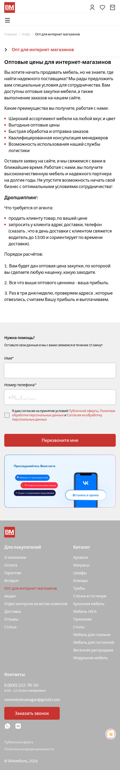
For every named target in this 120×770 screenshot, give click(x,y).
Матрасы (81, 565)
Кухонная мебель (88, 603)
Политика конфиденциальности (29, 749)
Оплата (10, 565)
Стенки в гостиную (89, 596)
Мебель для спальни (91, 634)
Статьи (10, 627)
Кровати (80, 557)
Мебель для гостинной (93, 642)
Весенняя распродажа (93, 650)
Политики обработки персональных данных (63, 413)
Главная (10, 34)
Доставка (12, 611)
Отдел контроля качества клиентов (35, 603)
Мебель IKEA (85, 611)
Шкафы (79, 573)
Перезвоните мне (60, 440)
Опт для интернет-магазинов (30, 588)
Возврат (11, 580)
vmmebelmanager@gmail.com (32, 699)
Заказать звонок (32, 713)
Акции (9, 596)
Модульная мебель (90, 657)
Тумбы (79, 588)
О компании (15, 557)
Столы (79, 627)
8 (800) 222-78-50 (21, 684)
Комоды (80, 580)
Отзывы (11, 619)
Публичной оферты (83, 411)
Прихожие (82, 619)
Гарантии (12, 573)
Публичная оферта (18, 742)
